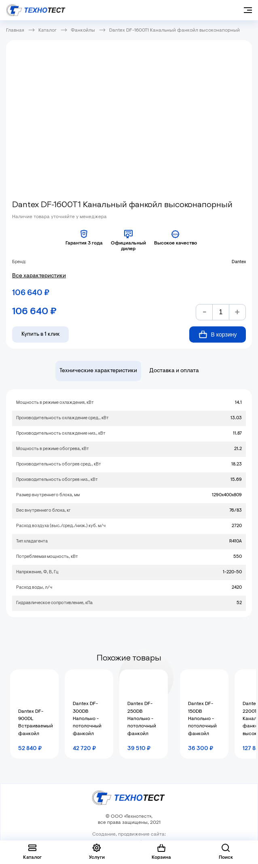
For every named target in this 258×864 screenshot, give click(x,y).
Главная (15, 30)
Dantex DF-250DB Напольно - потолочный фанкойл (141, 718)
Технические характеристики (98, 371)
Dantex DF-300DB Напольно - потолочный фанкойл (87, 718)
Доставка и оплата (174, 371)
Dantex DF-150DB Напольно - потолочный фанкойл (202, 718)
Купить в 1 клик (40, 334)
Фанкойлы (83, 30)
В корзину (218, 334)
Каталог (47, 30)
